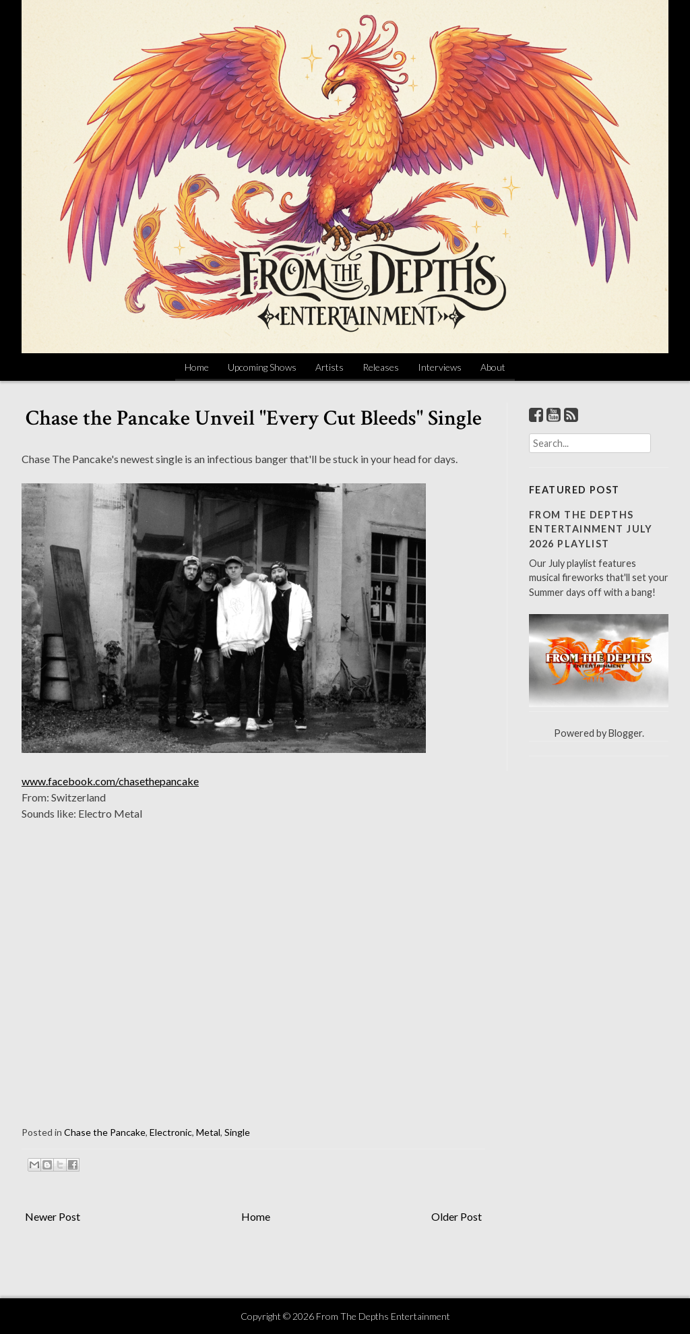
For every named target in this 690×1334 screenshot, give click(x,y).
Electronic (171, 1132)
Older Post (456, 1216)
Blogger (625, 733)
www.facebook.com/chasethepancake (110, 781)
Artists (329, 367)
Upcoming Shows (262, 367)
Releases (381, 367)
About (492, 367)
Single (237, 1132)
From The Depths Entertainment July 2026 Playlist (591, 529)
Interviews (440, 367)
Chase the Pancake (105, 1132)
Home (197, 367)
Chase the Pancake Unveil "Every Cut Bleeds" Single (254, 418)
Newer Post (52, 1216)
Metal (208, 1132)
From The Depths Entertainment (383, 1316)
